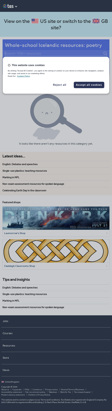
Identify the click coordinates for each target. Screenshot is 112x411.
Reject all (59, 85)
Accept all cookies (89, 85)
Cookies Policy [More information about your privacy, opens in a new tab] (23, 76)
